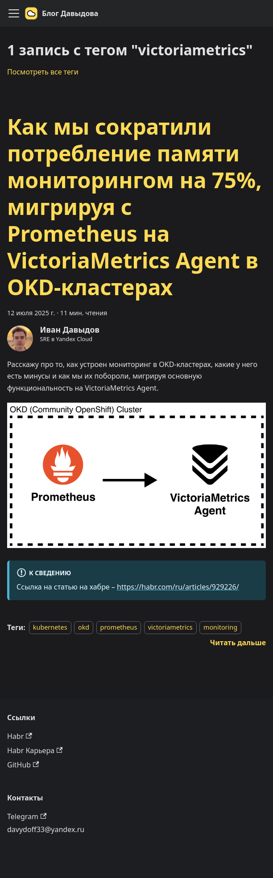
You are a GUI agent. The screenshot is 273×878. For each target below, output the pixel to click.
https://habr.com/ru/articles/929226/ (178, 587)
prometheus (118, 627)
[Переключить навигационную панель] (14, 13)
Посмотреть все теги (43, 72)
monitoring (220, 627)
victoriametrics (170, 627)
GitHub (23, 765)
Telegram (26, 816)
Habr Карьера (34, 750)
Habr (19, 736)
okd (83, 627)
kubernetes (50, 627)
